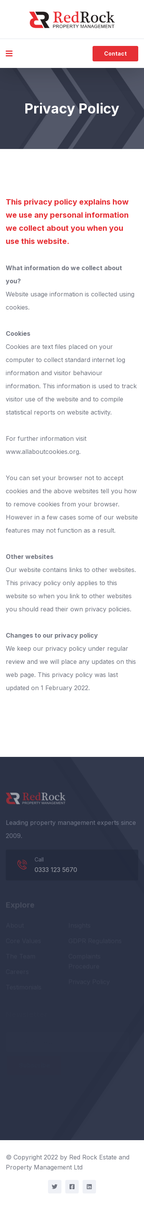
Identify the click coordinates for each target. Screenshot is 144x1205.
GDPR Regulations (95, 942)
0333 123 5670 (56, 871)
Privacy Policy (89, 983)
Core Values (23, 942)
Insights (79, 926)
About (15, 926)
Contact (115, 53)
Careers (17, 973)
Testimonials (23, 988)
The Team (20, 957)
